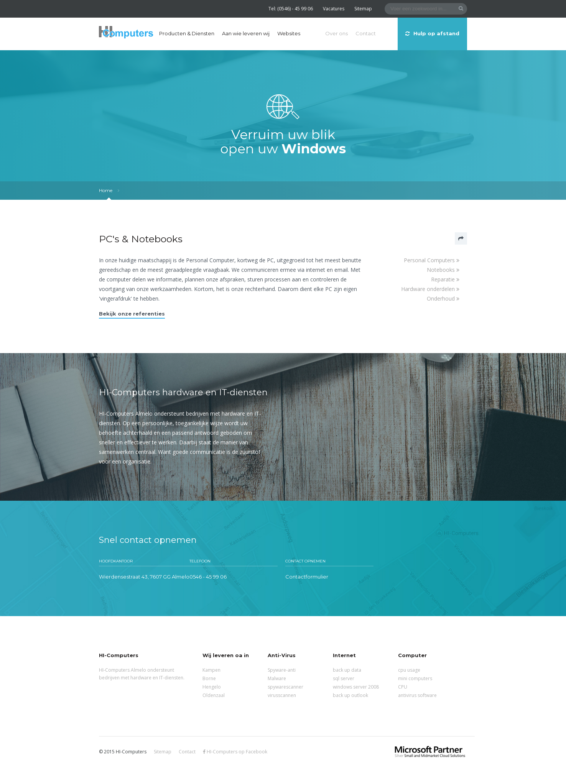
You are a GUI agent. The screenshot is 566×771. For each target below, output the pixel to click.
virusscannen (282, 695)
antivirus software (417, 695)
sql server (343, 678)
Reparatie (445, 279)
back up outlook (350, 695)
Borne (209, 678)
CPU (402, 687)
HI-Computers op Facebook (235, 751)
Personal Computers (431, 260)
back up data (347, 670)
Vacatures (333, 8)
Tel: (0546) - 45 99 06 (290, 8)
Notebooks (443, 269)
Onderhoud (443, 298)
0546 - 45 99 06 (208, 577)
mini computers (415, 678)
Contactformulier (306, 577)
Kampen (211, 670)
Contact (365, 33)
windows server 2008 (356, 687)
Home (105, 190)
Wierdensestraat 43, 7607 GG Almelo (144, 577)
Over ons (336, 33)
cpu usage (409, 670)
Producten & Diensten (186, 33)
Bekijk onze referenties (132, 314)
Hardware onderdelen (430, 289)
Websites (288, 33)
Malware (277, 678)
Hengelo (211, 687)
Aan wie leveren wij (246, 33)
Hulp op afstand (432, 33)
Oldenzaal (213, 695)
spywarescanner (285, 687)
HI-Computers (126, 32)
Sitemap (363, 8)
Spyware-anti (282, 670)
